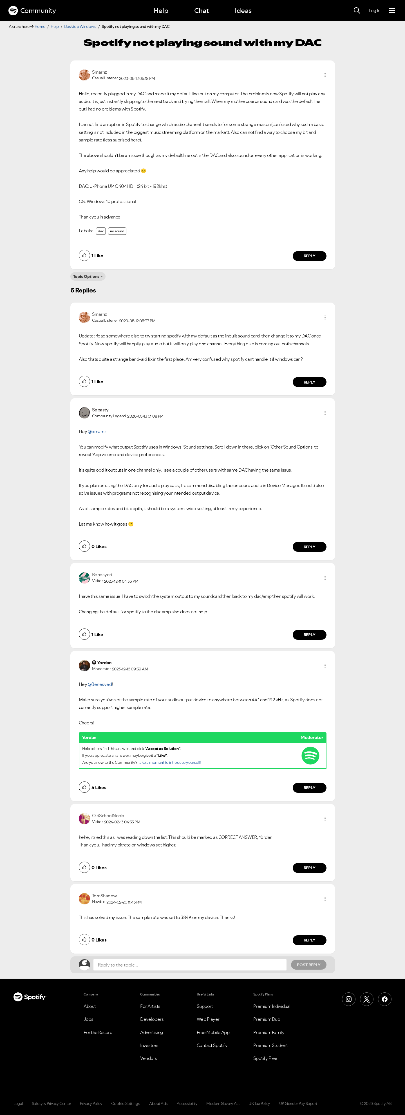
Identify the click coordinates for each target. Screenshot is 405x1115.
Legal (18, 1103)
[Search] (357, 10)
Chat (201, 10)
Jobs (88, 1019)
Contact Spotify (212, 1045)
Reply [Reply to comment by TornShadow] (309, 940)
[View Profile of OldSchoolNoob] (108, 815)
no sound (117, 231)
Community (32, 10)
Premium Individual (271, 1006)
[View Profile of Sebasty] (100, 410)
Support (205, 1006)
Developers (152, 1019)
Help (161, 10)
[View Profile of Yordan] (104, 662)
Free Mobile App (213, 1032)
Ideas (243, 10)
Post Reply (309, 965)
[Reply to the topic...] (190, 964)
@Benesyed (100, 684)
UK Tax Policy (259, 1103)
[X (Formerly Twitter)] (366, 999)
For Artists (150, 1006)
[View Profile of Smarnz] (99, 72)
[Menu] (392, 11)
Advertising (151, 1032)
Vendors (148, 1058)
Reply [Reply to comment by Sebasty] (309, 547)
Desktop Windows (80, 26)
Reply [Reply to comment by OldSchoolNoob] (309, 868)
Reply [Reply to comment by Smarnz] (309, 256)
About (90, 1006)
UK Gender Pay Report (298, 1103)
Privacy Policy (91, 1103)
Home (40, 26)
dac (101, 231)
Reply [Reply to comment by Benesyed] (309, 635)
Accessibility (187, 1103)
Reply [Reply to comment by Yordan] (309, 787)
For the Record (98, 1032)
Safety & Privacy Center (51, 1103)
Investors (149, 1045)
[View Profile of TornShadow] (104, 896)
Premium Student (270, 1045)
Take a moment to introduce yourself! (169, 762)
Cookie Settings (125, 1103)
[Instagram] (348, 999)
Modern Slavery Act (223, 1103)
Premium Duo (266, 1019)
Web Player (208, 1019)
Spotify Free (265, 1058)
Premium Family (269, 1032)
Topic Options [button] (86, 276)
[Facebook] (384, 999)
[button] (325, 75)
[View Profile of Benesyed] (102, 574)
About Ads (158, 1103)
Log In (374, 10)
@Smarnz (97, 431)
